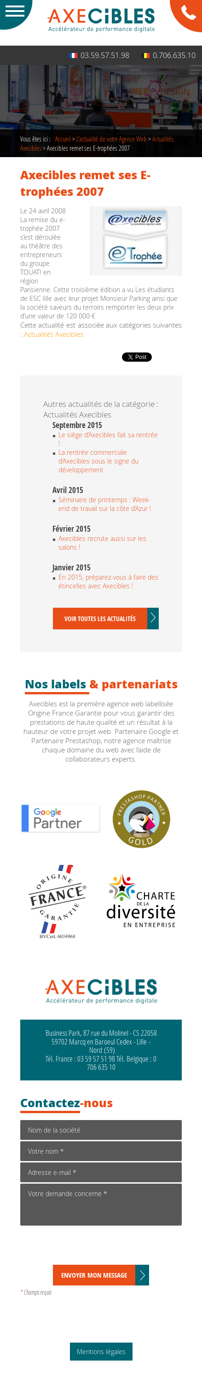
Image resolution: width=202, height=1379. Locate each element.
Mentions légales (101, 1351)
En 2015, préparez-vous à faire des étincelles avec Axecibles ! (108, 581)
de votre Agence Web (111, 138)
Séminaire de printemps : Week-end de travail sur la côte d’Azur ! (104, 504)
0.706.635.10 (168, 55)
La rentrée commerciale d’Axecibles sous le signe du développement (98, 461)
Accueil (63, 138)
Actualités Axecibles (53, 334)
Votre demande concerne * (101, 1205)
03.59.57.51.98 (99, 55)
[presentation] (90, 1247)
